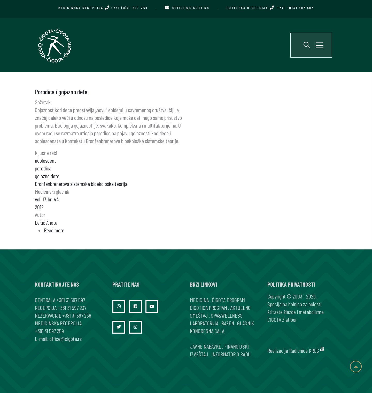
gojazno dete (47, 175)
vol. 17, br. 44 (47, 199)
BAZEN (227, 323)
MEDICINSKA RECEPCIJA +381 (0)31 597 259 (103, 7)
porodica (43, 168)
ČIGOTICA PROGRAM (208, 307)
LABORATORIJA (204, 323)
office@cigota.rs (191, 7)
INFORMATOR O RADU (231, 354)
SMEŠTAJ (199, 315)
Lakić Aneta (46, 222)
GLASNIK (245, 323)
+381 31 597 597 (70, 299)
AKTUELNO (240, 307)
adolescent (45, 160)
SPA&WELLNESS (227, 315)
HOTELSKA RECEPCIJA (270, 7)
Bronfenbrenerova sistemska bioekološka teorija (81, 183)
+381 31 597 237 (72, 307)
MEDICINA (199, 299)
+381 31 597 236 (76, 315)
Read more (54, 230)
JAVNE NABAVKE (205, 346)
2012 (39, 206)
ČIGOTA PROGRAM (228, 299)
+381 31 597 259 (49, 330)
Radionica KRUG (304, 350)
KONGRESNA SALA (207, 330)
